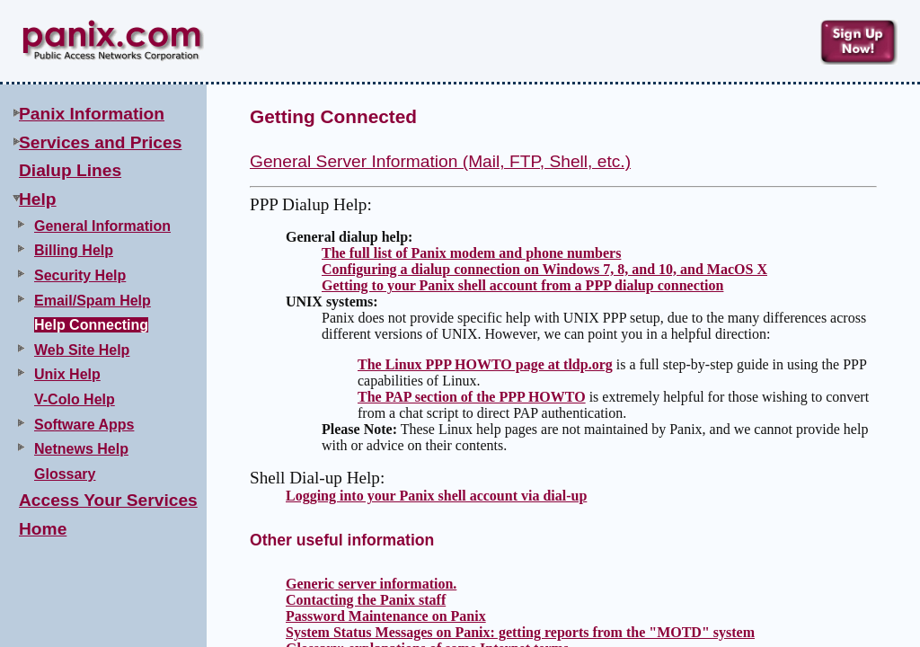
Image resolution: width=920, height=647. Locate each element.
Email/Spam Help (92, 300)
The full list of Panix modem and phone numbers (471, 253)
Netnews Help (81, 448)
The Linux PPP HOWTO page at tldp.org (485, 364)
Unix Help (67, 374)
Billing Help (73, 250)
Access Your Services (108, 500)
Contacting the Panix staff (366, 599)
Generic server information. (371, 583)
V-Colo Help (74, 399)
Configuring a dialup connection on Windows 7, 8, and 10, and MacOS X (544, 269)
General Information (102, 226)
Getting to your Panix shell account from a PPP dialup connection (522, 285)
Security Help (80, 275)
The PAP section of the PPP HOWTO (472, 396)
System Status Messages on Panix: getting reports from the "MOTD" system (520, 632)
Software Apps (84, 424)
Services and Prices (100, 142)
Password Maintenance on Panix (386, 616)
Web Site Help (81, 350)
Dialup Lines (70, 170)
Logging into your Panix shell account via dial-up (436, 495)
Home (42, 528)
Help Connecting (91, 324)
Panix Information (91, 113)
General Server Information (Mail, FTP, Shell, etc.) (440, 161)
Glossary (64, 474)
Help (38, 199)
